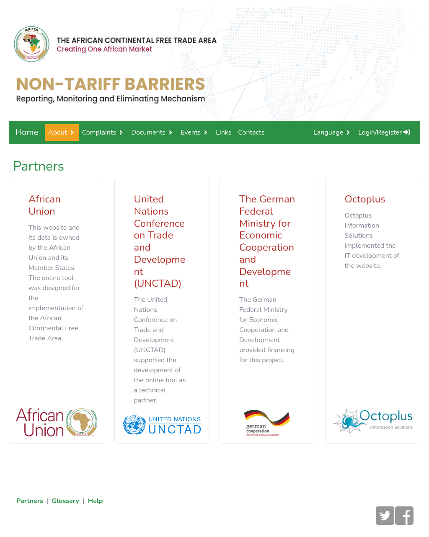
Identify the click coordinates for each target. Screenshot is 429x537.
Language (328, 132)
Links (223, 132)
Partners (29, 501)
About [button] (57, 132)
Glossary (65, 501)
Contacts (251, 132)
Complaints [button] (99, 132)
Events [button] (191, 132)
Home (27, 132)
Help (95, 501)
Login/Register (384, 132)
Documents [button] (148, 132)
